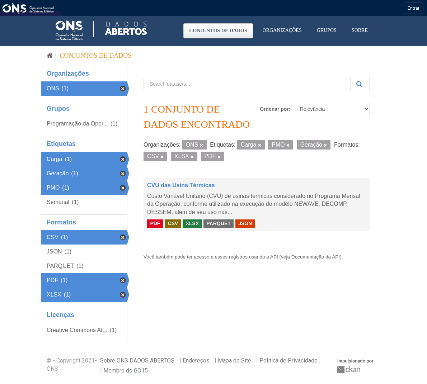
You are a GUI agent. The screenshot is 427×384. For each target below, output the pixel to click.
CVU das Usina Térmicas (181, 185)
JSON (245, 223)
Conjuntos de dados (218, 30)
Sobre (360, 30)
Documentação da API (315, 257)
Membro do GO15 (125, 370)
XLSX (192, 223)
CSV (173, 223)
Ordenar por (274, 109)
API (274, 257)
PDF (155, 223)
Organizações (282, 30)
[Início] (50, 55)
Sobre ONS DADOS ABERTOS (137, 360)
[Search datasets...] (247, 84)
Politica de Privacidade (288, 360)
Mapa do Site (234, 360)
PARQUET (218, 223)
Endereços (196, 360)
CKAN (349, 369)
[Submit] (360, 84)
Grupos (327, 30)
